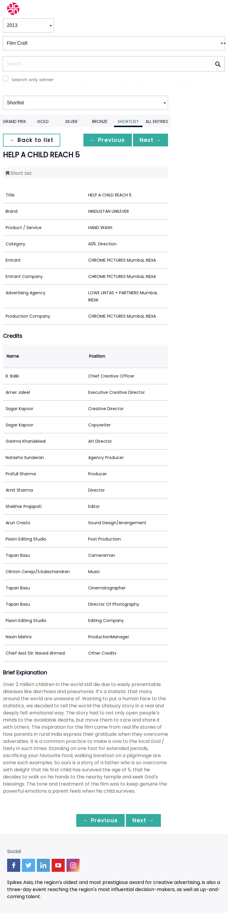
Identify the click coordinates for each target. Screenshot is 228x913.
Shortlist (128, 121)
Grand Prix (14, 121)
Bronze (99, 121)
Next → (150, 140)
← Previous (106, 140)
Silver (71, 121)
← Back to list (32, 140)
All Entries (156, 121)
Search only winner (33, 80)
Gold (43, 121)
